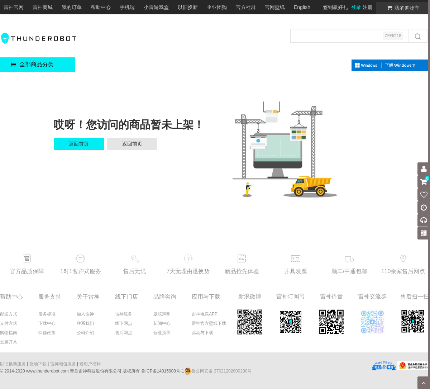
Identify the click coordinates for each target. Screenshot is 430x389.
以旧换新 (188, 7)
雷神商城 (43, 7)
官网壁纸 (275, 7)
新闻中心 (162, 323)
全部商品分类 (32, 64)
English (302, 7)
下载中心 (47, 323)
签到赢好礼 (335, 7)
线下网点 (123, 323)
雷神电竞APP (205, 314)
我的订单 (72, 7)
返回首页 (79, 144)
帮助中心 (101, 7)
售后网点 (123, 332)
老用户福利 (90, 363)
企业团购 (217, 7)
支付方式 (8, 323)
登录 (356, 7)
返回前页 (132, 144)
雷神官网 (14, 7)
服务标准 (47, 314)
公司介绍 (85, 332)
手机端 (127, 7)
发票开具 (8, 342)
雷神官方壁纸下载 (209, 323)
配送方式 (8, 314)
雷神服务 (123, 314)
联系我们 (85, 323)
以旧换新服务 (13, 363)
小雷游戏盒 (156, 7)
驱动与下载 (202, 332)
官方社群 (246, 7)
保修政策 (47, 332)
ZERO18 (392, 35)
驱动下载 (38, 363)
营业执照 (162, 332)
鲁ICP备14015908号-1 (162, 371)
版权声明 (162, 314)
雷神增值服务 (63, 363)
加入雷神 (85, 314)
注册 (368, 7)
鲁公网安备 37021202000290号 (218, 371)
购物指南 (8, 332)
